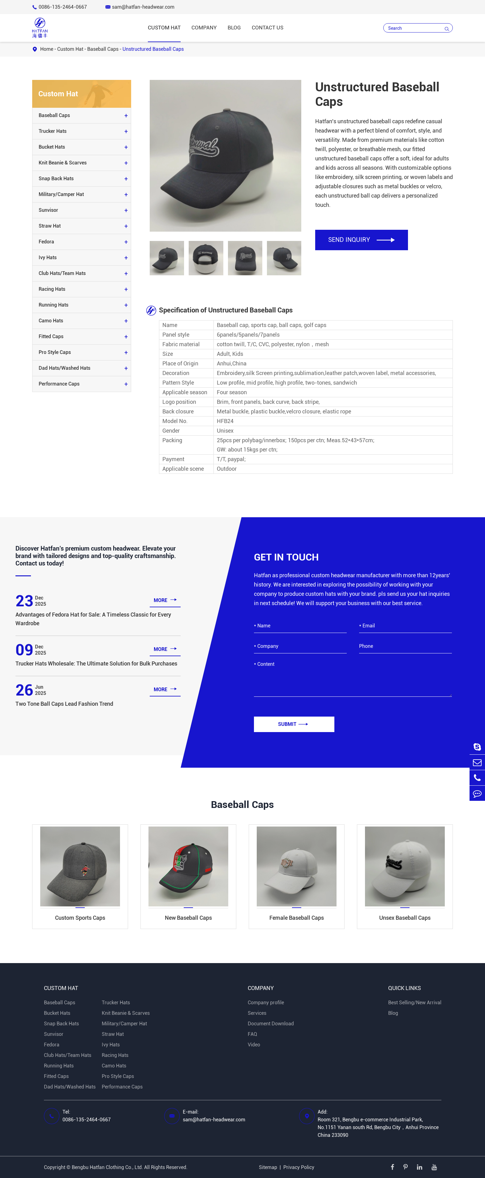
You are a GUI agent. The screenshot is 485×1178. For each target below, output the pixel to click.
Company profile (266, 1003)
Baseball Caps (102, 49)
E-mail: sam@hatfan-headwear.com (214, 1116)
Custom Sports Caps (80, 917)
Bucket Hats (52, 147)
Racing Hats (52, 289)
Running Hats (53, 305)
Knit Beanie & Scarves (63, 163)
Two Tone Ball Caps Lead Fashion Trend (64, 703)
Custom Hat (164, 27)
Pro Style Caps (55, 352)
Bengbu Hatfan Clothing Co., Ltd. (107, 1167)
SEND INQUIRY (361, 239)
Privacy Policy (298, 1167)
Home (46, 49)
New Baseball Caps (188, 917)
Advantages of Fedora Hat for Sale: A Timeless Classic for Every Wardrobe (93, 618)
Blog (234, 27)
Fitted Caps (51, 336)
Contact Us (267, 27)
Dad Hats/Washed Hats (64, 368)
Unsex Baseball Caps (405, 917)
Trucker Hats (53, 131)
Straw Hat (50, 226)
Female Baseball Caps (296, 917)
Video (254, 1045)
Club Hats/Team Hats (62, 273)
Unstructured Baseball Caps (153, 49)
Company (204, 27)
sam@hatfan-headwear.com (139, 7)
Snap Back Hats (56, 178)
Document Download (271, 1024)
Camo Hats (51, 321)
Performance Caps (59, 384)
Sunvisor (48, 210)
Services (257, 1013)
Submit (293, 724)
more (165, 599)
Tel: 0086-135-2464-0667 (86, 1116)
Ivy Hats (48, 257)
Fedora (46, 242)
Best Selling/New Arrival (414, 1003)
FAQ (252, 1034)
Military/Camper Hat (61, 194)
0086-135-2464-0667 (59, 7)
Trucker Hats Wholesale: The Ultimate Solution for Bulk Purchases (96, 663)
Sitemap (268, 1167)
